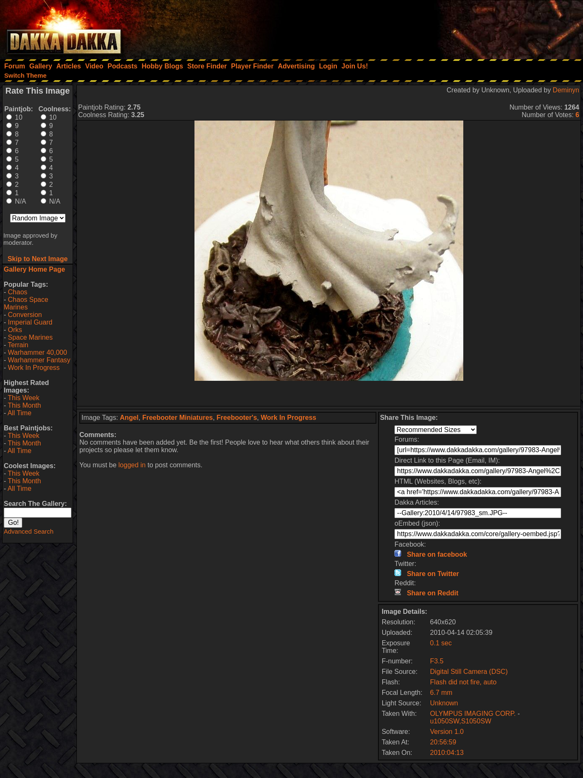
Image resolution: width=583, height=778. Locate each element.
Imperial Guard (30, 322)
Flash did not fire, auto (463, 682)
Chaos (17, 292)
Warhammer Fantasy (39, 360)
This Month (24, 405)
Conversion (25, 314)
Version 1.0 (447, 731)
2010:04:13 (447, 752)
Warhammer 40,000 (37, 352)
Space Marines (30, 337)
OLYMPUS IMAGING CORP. (473, 713)
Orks (15, 329)
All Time (20, 413)
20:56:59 (443, 742)
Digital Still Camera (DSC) (469, 671)
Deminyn (566, 90)
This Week (23, 397)
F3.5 (437, 661)
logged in (132, 465)
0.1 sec (441, 643)
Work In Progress (34, 367)
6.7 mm (441, 692)
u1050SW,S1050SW (460, 721)
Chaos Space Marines (26, 303)
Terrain (18, 344)
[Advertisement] (470, 27)
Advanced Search (28, 531)
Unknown (444, 703)
